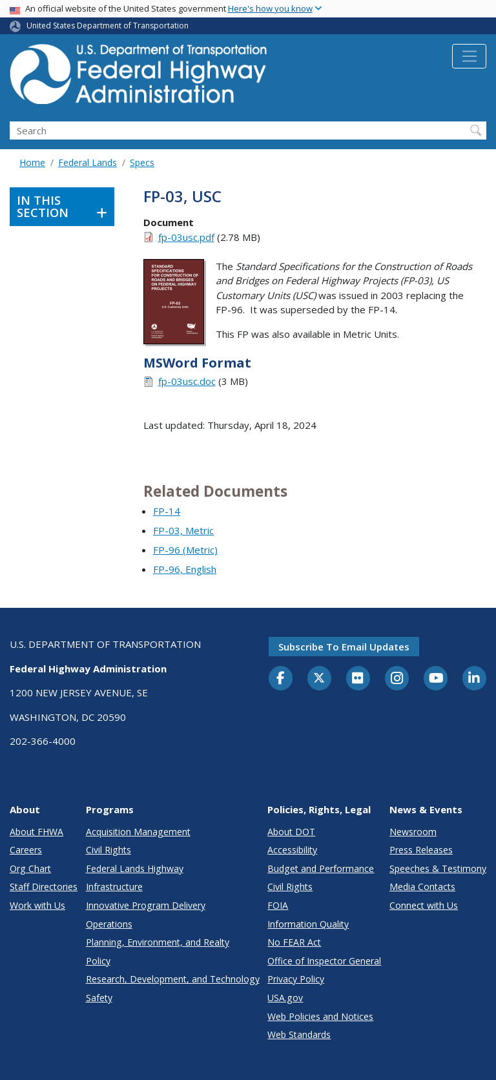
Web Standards (299, 1034)
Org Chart (30, 868)
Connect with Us (423, 905)
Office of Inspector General (324, 961)
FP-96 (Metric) (185, 549)
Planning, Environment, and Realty (157, 942)
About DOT (291, 832)
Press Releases (421, 850)
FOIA (277, 905)
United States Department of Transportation (107, 25)
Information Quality (308, 924)
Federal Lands (87, 162)
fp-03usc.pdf (186, 237)
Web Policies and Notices (320, 1016)
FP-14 (166, 510)
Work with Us (37, 905)
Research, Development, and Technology (173, 979)
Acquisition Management (138, 832)
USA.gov (285, 998)
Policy (98, 961)
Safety (99, 998)
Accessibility (292, 850)
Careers (26, 850)
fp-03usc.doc (187, 381)
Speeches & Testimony (437, 868)
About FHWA (36, 832)
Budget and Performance (320, 868)
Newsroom (413, 832)
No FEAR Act (294, 942)
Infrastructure (114, 886)
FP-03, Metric (183, 530)
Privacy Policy (295, 979)
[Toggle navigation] (469, 56)
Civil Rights (108, 850)
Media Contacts (422, 886)
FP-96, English (184, 569)
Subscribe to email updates (343, 646)
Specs (142, 162)
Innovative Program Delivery (145, 905)
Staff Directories (44, 886)
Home (32, 162)
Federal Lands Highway (134, 868)
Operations (109, 924)
